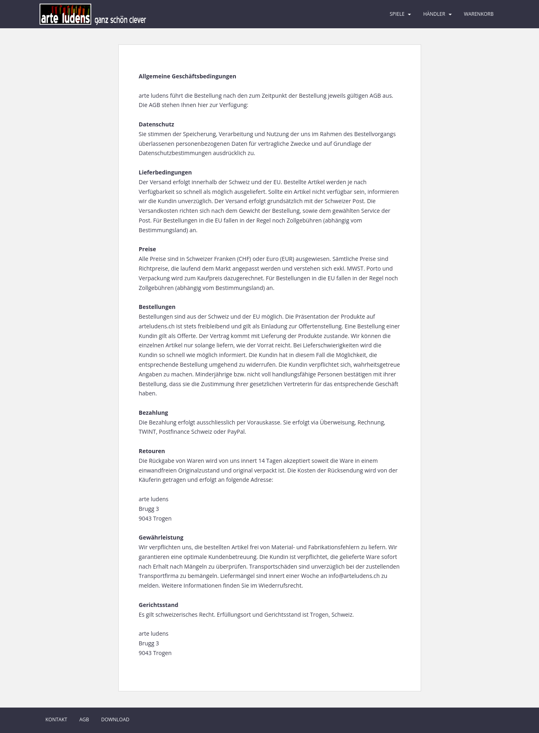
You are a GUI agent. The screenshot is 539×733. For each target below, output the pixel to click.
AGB (84, 719)
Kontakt (56, 719)
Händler (434, 14)
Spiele (397, 14)
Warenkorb (479, 14)
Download (115, 719)
